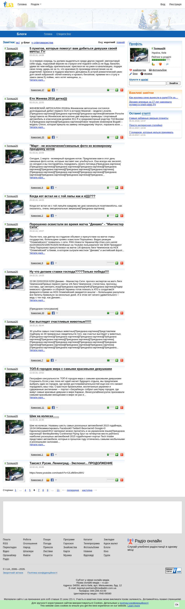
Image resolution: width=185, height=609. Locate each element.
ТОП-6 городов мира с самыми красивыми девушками (71, 369)
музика (146, 73)
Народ (26, 547)
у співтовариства (42, 42)
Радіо (6, 559)
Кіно (106, 551)
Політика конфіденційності (42, 572)
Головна (22, 4)
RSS (5, 543)
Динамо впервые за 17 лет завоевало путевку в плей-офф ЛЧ (150, 103)
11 (58, 490)
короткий (109, 42)
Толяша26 (11, 48)
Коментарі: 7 (37, 360)
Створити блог (64, 34)
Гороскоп (68, 543)
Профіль (135, 44)
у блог (25, 42)
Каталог (88, 539)
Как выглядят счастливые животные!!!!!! (60, 321)
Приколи (48, 547)
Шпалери (28, 551)
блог (133, 73)
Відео (6, 551)
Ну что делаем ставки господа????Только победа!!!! (69, 271)
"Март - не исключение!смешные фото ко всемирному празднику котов (70, 147)
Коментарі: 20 (37, 313)
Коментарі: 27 (37, 90)
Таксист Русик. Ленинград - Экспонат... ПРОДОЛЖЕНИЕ (71, 463)
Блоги (107, 547)
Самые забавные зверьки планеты (148, 118)
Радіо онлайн (148, 540)
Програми (68, 539)
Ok (176, 604)
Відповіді (89, 555)
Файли (27, 555)
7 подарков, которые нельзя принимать (151, 132)
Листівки (48, 551)
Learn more (134, 605)
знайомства (137, 70)
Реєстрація (175, 4)
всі (18, 42)
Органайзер (9, 555)
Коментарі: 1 (37, 454)
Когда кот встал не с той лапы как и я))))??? (62, 196)
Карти (66, 551)
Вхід (163, 4)
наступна (87, 490)
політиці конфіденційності (134, 603)
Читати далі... (37, 80)
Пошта (6, 539)
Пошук (47, 539)
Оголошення (30, 543)
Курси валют (111, 543)
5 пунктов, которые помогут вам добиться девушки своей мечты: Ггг (73, 50)
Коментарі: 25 (37, 137)
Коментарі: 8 (37, 187)
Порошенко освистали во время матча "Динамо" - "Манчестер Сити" (77, 225)
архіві (144, 79)
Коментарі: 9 (37, 263)
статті (146, 113)
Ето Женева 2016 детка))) (48, 98)
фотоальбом (158, 70)
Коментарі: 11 (37, 407)
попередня (73, 490)
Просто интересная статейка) (145, 125)
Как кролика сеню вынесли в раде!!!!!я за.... (153, 97)
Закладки (109, 539)
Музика (67, 555)
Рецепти (48, 555)
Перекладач (9, 547)
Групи (107, 555)
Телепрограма (92, 543)
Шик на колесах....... (44, 416)
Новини (88, 551)
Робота (27, 539)
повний (121, 42)
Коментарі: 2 (37, 216)
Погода (47, 543)
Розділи (35, 4)
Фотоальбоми (91, 547)
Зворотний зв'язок (13, 572)
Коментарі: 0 (37, 480)
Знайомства (70, 547)
